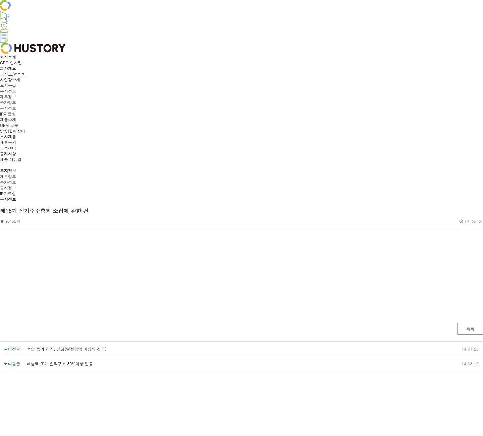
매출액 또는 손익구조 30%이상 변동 (60, 363)
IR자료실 (8, 114)
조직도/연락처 (13, 74)
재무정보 (8, 96)
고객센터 (8, 148)
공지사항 (8, 153)
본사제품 (8, 136)
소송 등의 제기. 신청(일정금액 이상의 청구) (67, 349)
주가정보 (8, 102)
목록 (470, 329)
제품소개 (8, 119)
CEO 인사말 (11, 62)
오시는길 (8, 85)
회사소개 (8, 57)
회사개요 (8, 68)
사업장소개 (10, 79)
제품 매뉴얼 (10, 159)
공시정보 (8, 108)
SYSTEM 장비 (12, 131)
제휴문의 (8, 142)
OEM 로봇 (9, 125)
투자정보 (8, 91)
